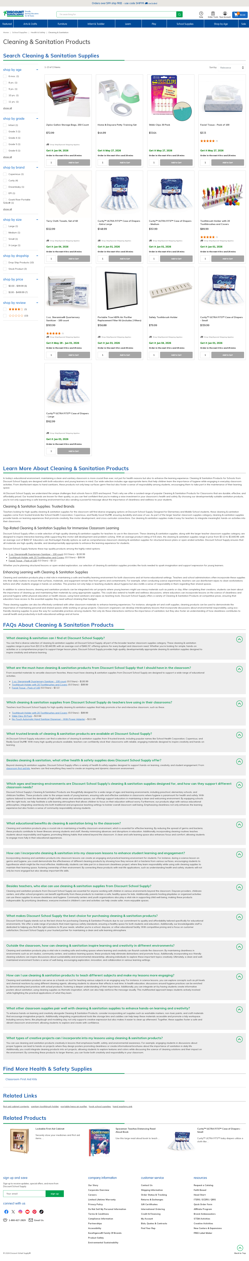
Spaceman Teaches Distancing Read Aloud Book (135, 1130)
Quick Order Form (203, 1204)
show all (7, 108)
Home (6, 32)
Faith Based (200, 1190)
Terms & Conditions (98, 1214)
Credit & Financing (150, 1214)
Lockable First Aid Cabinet (50, 1128)
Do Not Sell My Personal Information (107, 1209)
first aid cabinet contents (16, 1106)
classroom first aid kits (18, 768)
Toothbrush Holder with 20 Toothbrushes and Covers (36, 557)
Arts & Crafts (30, 23)
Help (201, 15)
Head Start (200, 1195)
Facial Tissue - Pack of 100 (23, 560)
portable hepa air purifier (74, 1106)
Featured (7, 23)
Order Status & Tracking (154, 1195)
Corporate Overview (98, 1190)
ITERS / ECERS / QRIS (205, 1199)
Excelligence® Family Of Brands (104, 1233)
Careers (92, 1195)
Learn (128, 23)
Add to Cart (74, 162)
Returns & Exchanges (152, 1199)
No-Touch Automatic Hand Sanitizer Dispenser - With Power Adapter (48, 719)
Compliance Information (100, 1218)
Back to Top (240, 1249)
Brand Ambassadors (204, 1214)
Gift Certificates (149, 1204)
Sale (243, 23)
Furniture (62, 23)
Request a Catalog (203, 1185)
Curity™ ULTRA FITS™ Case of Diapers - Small (219, 1130)
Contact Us (146, 1185)
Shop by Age (221, 23)
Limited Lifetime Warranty (102, 1199)
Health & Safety (38, 32)
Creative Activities (203, 1223)
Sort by (213, 67)
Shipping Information (152, 1190)
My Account (147, 1218)
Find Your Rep (148, 1228)
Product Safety (96, 1237)
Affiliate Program (203, 1209)
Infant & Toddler (96, 23)
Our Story (93, 1185)
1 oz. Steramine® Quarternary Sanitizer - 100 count (36, 554)
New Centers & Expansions (208, 1228)
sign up (55, 1193)
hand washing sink (122, 1106)
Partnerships (95, 1223)
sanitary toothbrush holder (45, 1106)
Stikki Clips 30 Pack (22, 716)
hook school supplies (100, 1106)
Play (154, 23)
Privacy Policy (95, 1204)
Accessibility (94, 1228)
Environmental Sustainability (103, 1242)
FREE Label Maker (203, 1233)
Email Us (39, 1220)
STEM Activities (202, 1218)
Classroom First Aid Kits (21, 1079)
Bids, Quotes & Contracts (154, 1223)
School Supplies (185, 23)
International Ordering (153, 1209)
